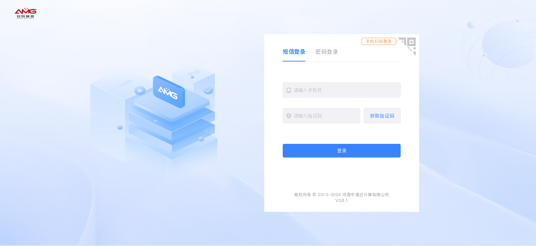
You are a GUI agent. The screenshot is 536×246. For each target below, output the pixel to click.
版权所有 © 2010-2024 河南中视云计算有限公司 (341, 194)
